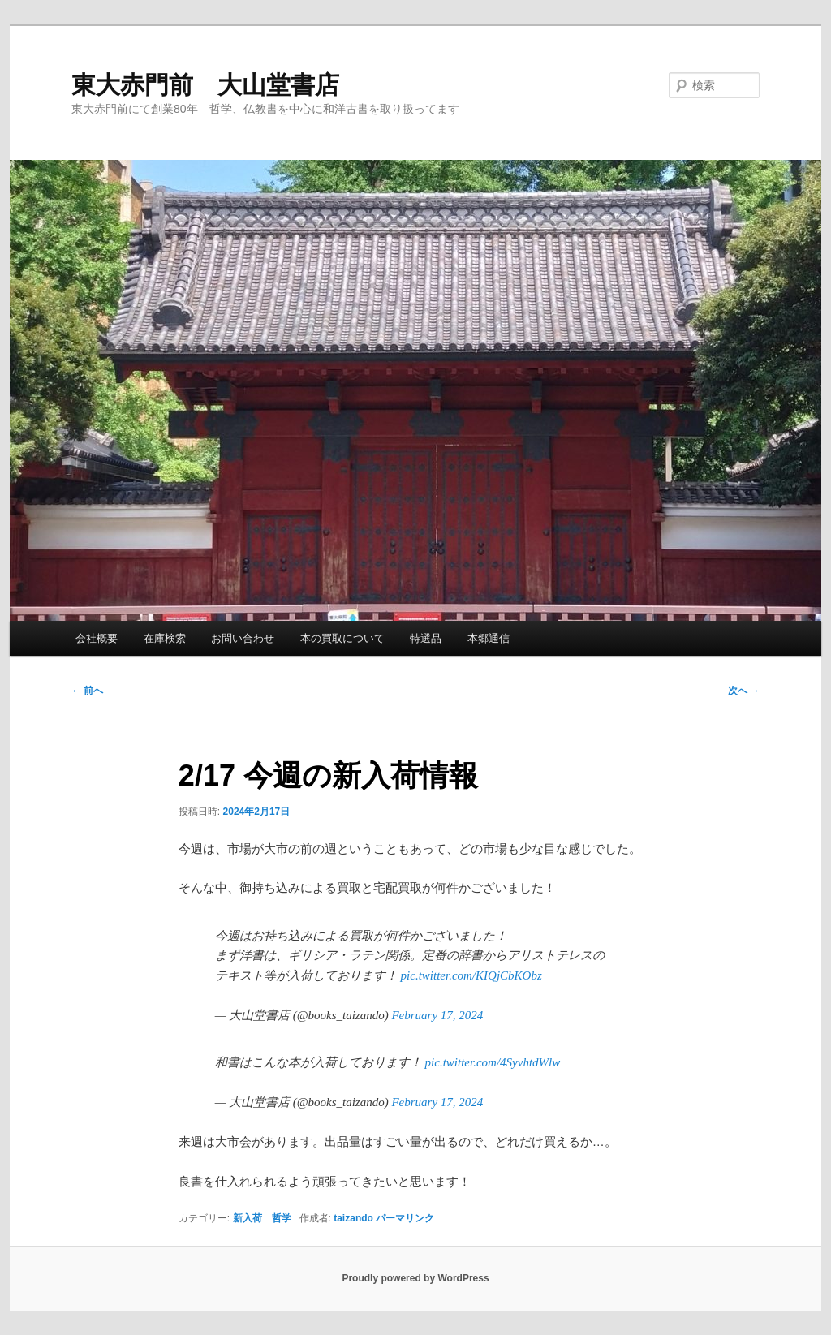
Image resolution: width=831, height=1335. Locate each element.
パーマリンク (405, 1218)
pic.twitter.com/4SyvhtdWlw (493, 1062)
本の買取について (342, 638)
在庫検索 (165, 638)
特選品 (425, 638)
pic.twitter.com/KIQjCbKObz (471, 975)
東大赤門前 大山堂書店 (205, 84)
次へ (744, 690)
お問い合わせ (242, 638)
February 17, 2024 (437, 1015)
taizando (353, 1218)
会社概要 (96, 638)
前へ (87, 690)
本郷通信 (488, 638)
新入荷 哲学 (262, 1218)
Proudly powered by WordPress (415, 1278)
